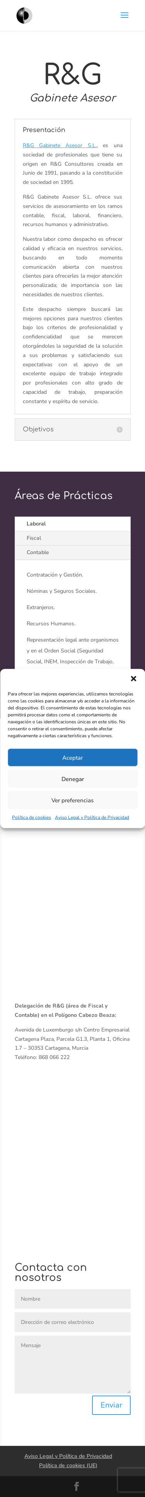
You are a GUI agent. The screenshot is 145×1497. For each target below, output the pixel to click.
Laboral (36, 523)
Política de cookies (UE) (68, 1465)
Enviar (111, 1405)
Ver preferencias (72, 800)
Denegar (72, 779)
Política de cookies (31, 817)
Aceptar (72, 757)
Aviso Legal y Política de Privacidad (92, 817)
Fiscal (34, 538)
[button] (133, 679)
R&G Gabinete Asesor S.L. (60, 145)
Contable (38, 552)
